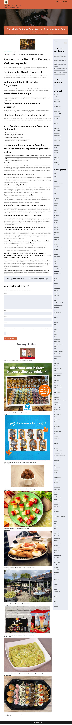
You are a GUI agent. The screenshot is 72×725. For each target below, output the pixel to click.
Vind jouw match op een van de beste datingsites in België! (18, 362)
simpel (55, 520)
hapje (55, 330)
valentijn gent (57, 563)
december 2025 (57, 107)
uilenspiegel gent (57, 556)
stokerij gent (56, 534)
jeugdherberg (57, 408)
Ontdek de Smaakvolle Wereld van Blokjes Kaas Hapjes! (17, 529)
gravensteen (56, 311)
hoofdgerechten (57, 357)
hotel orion (56, 391)
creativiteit (22, 271)
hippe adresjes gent (58, 345)
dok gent (56, 265)
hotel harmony (57, 384)
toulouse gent (57, 549)
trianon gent (56, 551)
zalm (55, 602)
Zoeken (55, 42)
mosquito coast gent (58, 459)
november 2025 (57, 110)
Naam (5, 311)
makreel (55, 442)
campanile (56, 245)
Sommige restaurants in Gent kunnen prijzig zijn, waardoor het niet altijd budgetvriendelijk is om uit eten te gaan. (28, 156)
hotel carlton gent (58, 369)
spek (55, 529)
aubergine (56, 202)
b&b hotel (56, 209)
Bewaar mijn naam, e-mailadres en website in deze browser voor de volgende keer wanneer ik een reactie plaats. (27, 330)
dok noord (56, 267)
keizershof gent (57, 410)
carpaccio (56, 250)
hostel (55, 359)
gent (15, 273)
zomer (55, 605)
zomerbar (56, 607)
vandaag (56, 568)
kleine (55, 418)
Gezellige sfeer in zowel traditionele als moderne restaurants (17, 140)
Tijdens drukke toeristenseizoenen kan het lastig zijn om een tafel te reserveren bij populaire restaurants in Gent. (27, 158)
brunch (18, 271)
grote (55, 321)
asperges (56, 197)
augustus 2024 (57, 146)
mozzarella (56, 461)
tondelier (56, 546)
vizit (55, 578)
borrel (55, 236)
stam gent (56, 532)
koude (55, 425)
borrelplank (56, 238)
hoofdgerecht (57, 355)
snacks (55, 522)
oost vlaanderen (57, 478)
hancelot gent (57, 328)
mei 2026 (56, 95)
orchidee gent (57, 481)
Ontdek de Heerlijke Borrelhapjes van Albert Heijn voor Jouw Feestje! (20, 463)
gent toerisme (57, 294)
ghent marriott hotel (58, 304)
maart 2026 (56, 100)
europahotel (56, 272)
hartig (55, 338)
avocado (56, 204)
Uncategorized (8, 53)
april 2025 (56, 127)
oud (55, 486)
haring (55, 335)
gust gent (56, 323)
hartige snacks (57, 342)
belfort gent (56, 216)
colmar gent (56, 260)
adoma (55, 180)
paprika (55, 495)
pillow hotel (56, 512)
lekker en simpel (57, 430)
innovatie (25, 273)
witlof (55, 597)
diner (55, 262)
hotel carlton (56, 367)
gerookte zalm (57, 299)
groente (55, 316)
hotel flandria (57, 381)
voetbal (55, 585)
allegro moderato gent (58, 185)
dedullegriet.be (12, 6)
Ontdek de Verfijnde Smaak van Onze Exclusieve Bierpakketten (19, 636)
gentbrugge (56, 296)
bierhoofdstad (14, 271)
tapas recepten (57, 539)
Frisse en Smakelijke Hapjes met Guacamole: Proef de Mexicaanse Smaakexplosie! (23, 675)
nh (54, 466)
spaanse (56, 527)
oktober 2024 (57, 141)
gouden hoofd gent (58, 306)
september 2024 (57, 144)
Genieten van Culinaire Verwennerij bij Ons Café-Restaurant (18, 605)
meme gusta (56, 449)
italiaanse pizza (57, 406)
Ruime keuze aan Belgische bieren (12, 137)
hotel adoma (56, 364)
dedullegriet (7, 270)
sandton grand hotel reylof (59, 517)
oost (55, 476)
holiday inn (56, 347)
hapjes (55, 333)
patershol (56, 505)
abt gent (56, 177)
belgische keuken (7, 271)
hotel (55, 362)
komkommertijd (57, 420)
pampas (55, 493)
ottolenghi (56, 483)
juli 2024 (56, 149)
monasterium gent (58, 454)
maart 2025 (56, 129)
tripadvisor (56, 554)
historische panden (19, 273)
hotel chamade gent (58, 374)
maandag (56, 437)
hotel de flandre (57, 376)
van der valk (56, 566)
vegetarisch (56, 571)
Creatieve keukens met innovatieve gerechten (14, 138)
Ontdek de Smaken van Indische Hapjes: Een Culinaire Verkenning (19, 490)
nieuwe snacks (57, 469)
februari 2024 (57, 161)
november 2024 (57, 139)
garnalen (56, 284)
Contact (65, 2)
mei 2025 (56, 124)
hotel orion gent (57, 393)
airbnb (55, 182)
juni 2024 (56, 151)
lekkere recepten (57, 432)
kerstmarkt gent (57, 415)
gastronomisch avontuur (8, 273)
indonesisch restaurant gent (60, 401)
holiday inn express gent (59, 350)
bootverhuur (56, 233)
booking (56, 228)
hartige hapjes (57, 340)
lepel (55, 435)
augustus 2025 (57, 117)
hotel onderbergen (58, 389)
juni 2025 (56, 122)
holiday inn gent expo (58, 352)
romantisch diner (39, 273)
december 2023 (57, 166)
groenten (56, 318)
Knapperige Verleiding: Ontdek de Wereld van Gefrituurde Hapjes (19, 569)
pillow (55, 510)
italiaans (56, 403)
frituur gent (56, 279)
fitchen (55, 277)
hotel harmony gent (58, 386)
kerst (55, 413)
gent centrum (57, 289)
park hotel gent (57, 498)
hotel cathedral (57, 372)
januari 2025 (56, 134)
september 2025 (57, 115)
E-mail (5, 317)
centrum (56, 255)
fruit (55, 282)
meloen (55, 447)
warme (55, 590)
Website (5, 324)
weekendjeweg (57, 595)
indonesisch (56, 398)
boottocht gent (57, 231)
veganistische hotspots (12, 275)
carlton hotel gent (58, 248)
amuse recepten (57, 192)
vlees (55, 583)
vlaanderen (56, 580)
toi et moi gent (57, 544)
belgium (56, 221)
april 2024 (56, 156)
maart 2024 (56, 158)
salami (55, 515)
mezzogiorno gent (58, 452)
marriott (56, 444)
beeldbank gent (57, 214)
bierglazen (56, 226)
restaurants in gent (31, 273)
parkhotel (56, 500)
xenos (55, 600)
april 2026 (56, 98)
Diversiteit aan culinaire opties (11, 134)
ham (55, 325)
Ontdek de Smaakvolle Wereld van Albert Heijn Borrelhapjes (18, 414)
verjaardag (56, 573)
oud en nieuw (57, 488)
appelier (56, 194)
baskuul (55, 211)
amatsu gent (56, 187)
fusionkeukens (46, 271)
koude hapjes (57, 427)
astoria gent (56, 199)
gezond (55, 301)
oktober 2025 (57, 112)
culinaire (26, 271)
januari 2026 (57, 105)
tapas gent (56, 537)
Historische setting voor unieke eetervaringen (14, 135)
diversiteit (41, 271)
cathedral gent (57, 253)
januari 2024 (57, 163)
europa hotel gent (58, 270)
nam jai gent (56, 464)
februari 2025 (57, 132)
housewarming (57, 396)
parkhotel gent (57, 503)
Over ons (58, 2)
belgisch (56, 219)
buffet (55, 243)
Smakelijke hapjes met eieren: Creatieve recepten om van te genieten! (60, 66)
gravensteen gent (57, 313)
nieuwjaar (56, 471)
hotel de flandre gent (58, 379)
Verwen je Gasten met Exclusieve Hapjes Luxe (14, 715)
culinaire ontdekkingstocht (33, 271)
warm (55, 588)
